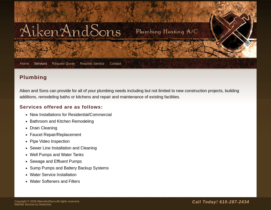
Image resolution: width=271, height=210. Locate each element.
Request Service (92, 63)
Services (40, 63)
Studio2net (45, 204)
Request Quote (63, 63)
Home (24, 63)
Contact (115, 63)
